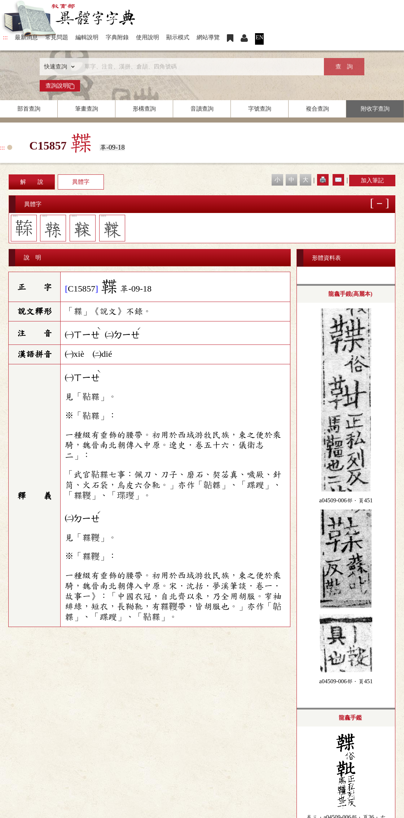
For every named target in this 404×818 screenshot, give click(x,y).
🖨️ (322, 180)
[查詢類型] (58, 66)
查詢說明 (59, 86)
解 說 (31, 182)
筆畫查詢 (86, 109)
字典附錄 (117, 37)
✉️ (338, 180)
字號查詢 (259, 109)
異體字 (80, 182)
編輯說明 (86, 37)
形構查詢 (144, 109)
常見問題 (56, 37)
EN (259, 37)
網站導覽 (208, 37)
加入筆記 (372, 180)
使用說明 (147, 37)
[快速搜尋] (199, 66)
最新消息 (26, 37)
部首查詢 (28, 109)
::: (5, 37)
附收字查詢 (375, 109)
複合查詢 (317, 109)
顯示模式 (177, 37)
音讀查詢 (202, 109)
